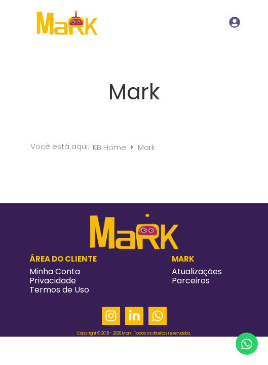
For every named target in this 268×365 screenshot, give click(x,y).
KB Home (110, 147)
